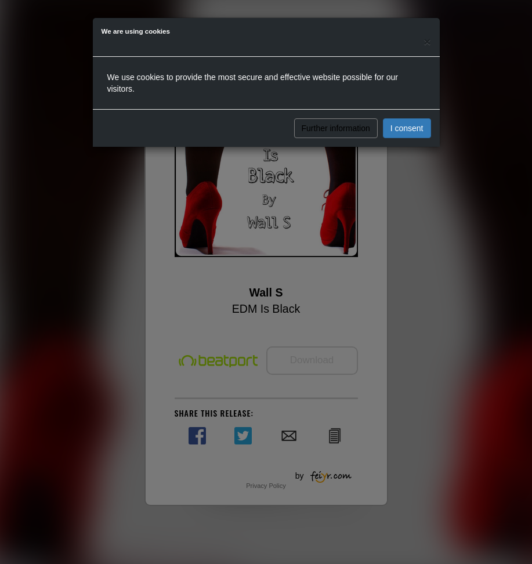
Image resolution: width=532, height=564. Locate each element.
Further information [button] (336, 128)
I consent (407, 128)
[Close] (427, 41)
